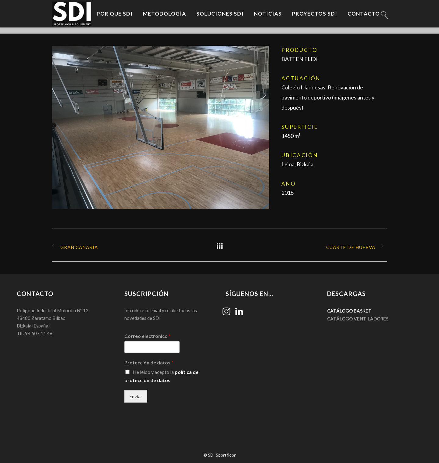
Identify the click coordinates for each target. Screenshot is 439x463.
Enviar (135, 396)
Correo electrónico (147, 336)
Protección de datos (148, 362)
